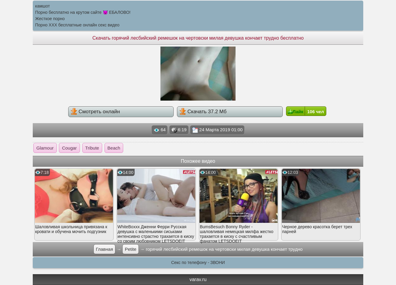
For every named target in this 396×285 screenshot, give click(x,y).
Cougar (69, 147)
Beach (114, 147)
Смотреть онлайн (95, 111)
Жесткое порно (50, 18)
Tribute (92, 147)
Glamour (45, 147)
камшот (42, 6)
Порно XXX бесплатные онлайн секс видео (77, 25)
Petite (130, 249)
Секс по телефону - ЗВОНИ (198, 262)
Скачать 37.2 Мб (203, 111)
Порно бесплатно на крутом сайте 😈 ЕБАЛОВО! (82, 12)
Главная (104, 249)
